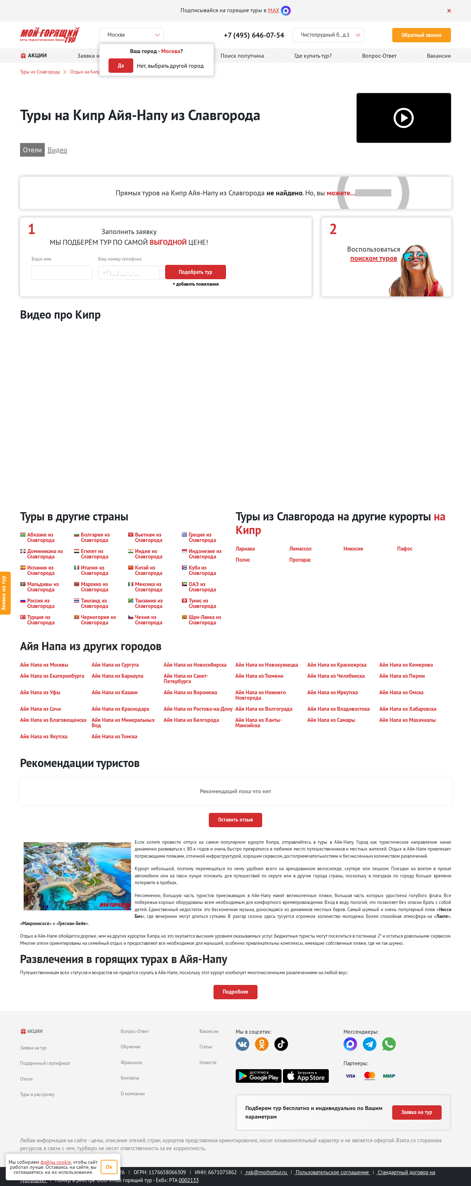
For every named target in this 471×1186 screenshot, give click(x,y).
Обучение (131, 1046)
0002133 (189, 1180)
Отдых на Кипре (86, 72)
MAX (273, 10)
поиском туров (373, 258)
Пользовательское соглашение (332, 1172)
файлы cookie (55, 1162)
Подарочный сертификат (45, 1063)
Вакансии (209, 1031)
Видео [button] (57, 149)
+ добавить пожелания (196, 284)
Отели (26, 1079)
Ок (109, 1167)
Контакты (130, 1078)
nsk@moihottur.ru (266, 1172)
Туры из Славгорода (40, 72)
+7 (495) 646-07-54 (254, 35)
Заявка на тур (33, 1048)
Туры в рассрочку (37, 1094)
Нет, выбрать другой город (170, 65)
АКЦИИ (31, 1031)
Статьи (206, 1046)
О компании (133, 1093)
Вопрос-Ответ (135, 1031)
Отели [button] (32, 149)
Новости (208, 1062)
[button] (403, 118)
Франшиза (131, 1062)
